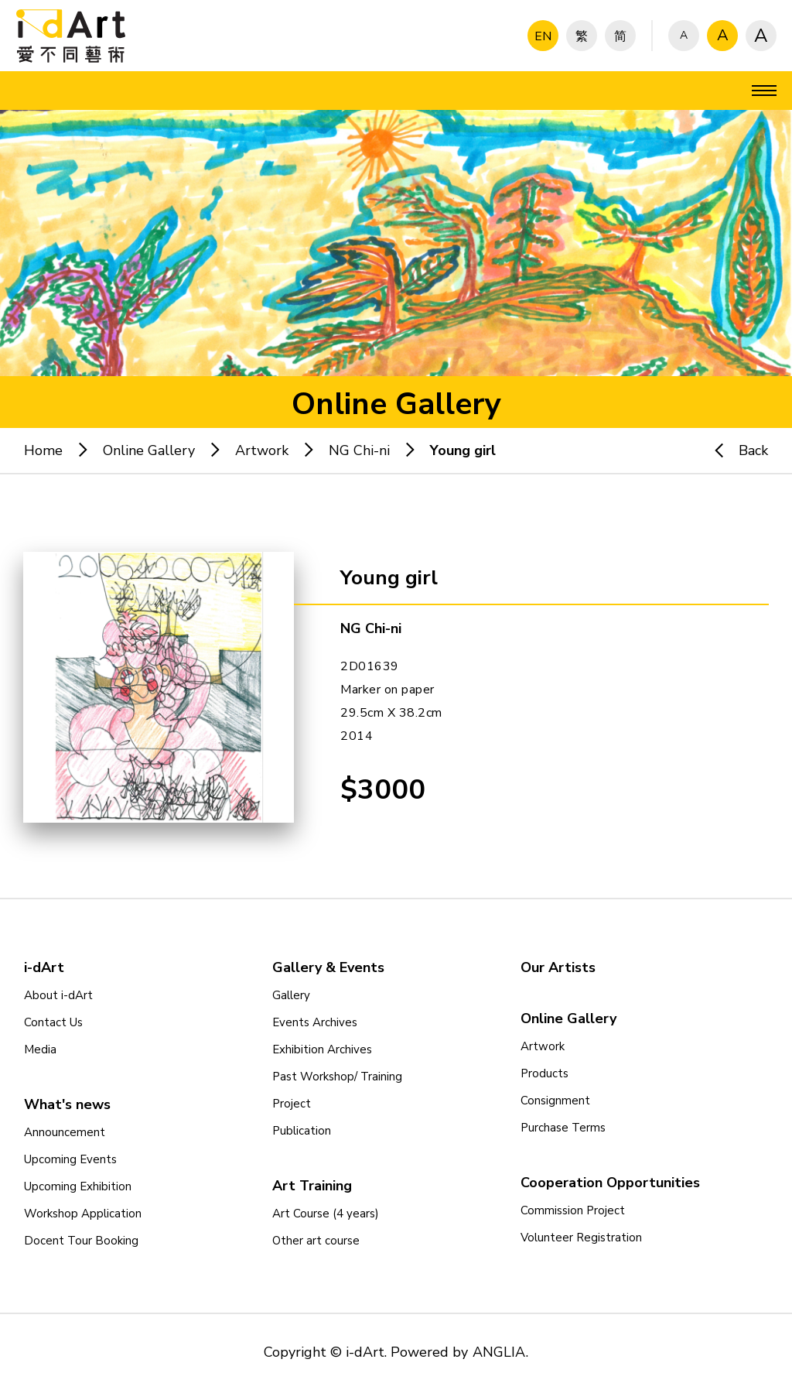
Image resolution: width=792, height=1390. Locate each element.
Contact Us (53, 1022)
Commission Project (573, 1210)
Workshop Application (83, 1213)
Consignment (555, 1100)
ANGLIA (499, 1352)
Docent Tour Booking (81, 1240)
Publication (301, 1130)
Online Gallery (149, 450)
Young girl (463, 450)
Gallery (291, 995)
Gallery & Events (328, 967)
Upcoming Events (70, 1159)
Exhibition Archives (322, 1049)
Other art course (316, 1240)
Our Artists (558, 967)
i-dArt (44, 967)
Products (544, 1073)
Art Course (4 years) (325, 1213)
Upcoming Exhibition (77, 1186)
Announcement (64, 1132)
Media (40, 1049)
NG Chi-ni (359, 450)
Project (291, 1103)
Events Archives (314, 1022)
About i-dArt (58, 995)
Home (43, 450)
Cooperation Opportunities (610, 1182)
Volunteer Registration (581, 1237)
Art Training (312, 1185)
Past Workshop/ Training (337, 1076)
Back (734, 450)
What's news (67, 1104)
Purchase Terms (563, 1127)
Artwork (261, 450)
